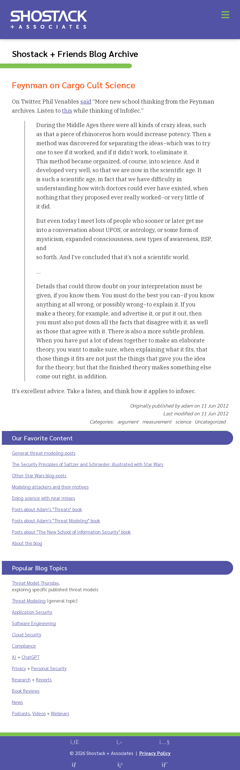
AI (14, 657)
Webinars (60, 713)
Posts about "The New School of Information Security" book (71, 532)
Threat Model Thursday (35, 583)
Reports (44, 679)
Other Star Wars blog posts (39, 475)
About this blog (27, 543)
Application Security (32, 612)
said (85, 101)
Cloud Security (26, 634)
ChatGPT (30, 657)
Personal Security (49, 668)
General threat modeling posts (43, 453)
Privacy (19, 668)
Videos (39, 713)
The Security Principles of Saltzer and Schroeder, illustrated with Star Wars (87, 464)
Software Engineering (34, 623)
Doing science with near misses (43, 498)
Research (21, 679)
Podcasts (21, 713)
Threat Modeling (29, 600)
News (17, 702)
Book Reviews (25, 691)
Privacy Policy (155, 753)
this (67, 110)
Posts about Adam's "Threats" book (47, 509)
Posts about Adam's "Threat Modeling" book (56, 520)
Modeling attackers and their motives (50, 487)
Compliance (24, 646)
